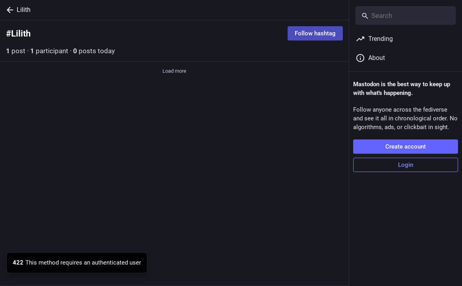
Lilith (24, 10)
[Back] (8, 10)
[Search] (406, 15)
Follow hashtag (315, 33)
